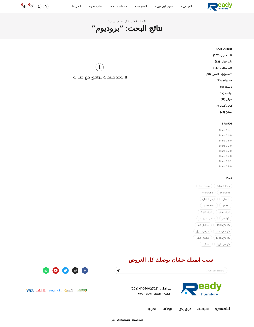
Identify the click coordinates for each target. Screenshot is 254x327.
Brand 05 (225, 151)
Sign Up (118, 270)
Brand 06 (225, 156)
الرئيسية (143, 21)
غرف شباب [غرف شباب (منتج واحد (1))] (224, 211)
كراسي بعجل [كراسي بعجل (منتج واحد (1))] (223, 224)
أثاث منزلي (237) (222, 55)
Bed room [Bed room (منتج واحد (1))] (204, 186)
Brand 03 (225, 140)
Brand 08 (225, 166)
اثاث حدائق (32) (223, 61)
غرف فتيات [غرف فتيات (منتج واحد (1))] (206, 211)
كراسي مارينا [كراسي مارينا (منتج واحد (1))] (223, 237)
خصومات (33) (224, 80)
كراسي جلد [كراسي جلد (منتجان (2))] (203, 224)
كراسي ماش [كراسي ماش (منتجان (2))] (202, 237)
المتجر (134, 21)
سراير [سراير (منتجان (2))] (225, 205)
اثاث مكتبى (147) (222, 68)
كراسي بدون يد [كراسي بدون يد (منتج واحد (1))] (207, 218)
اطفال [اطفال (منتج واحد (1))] (225, 199)
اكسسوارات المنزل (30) (219, 74)
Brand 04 (225, 145)
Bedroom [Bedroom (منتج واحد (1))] (225, 192)
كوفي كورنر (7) (224, 106)
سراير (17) (226, 99)
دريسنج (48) (225, 87)
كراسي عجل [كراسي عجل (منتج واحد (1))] (202, 231)
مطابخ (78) (226, 112)
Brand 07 (225, 161)
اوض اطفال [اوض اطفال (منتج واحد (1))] (208, 199)
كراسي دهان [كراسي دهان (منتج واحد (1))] (223, 231)
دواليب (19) (225, 93)
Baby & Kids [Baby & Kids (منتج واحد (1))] (223, 186)
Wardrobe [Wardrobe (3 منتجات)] (207, 192)
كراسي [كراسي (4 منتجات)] (226, 218)
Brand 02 (225, 135)
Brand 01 (225, 130)
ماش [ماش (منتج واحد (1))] (206, 244)
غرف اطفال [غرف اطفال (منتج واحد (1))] (209, 205)
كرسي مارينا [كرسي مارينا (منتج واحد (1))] (223, 244)
